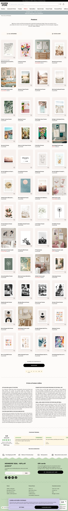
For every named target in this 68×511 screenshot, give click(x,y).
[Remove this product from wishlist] (14, 57)
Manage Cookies (55, 493)
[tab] (60, 4)
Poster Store (3, 15)
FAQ (53, 492)
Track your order (55, 488)
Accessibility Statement (34, 495)
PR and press (31, 492)
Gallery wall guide (10, 488)
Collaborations (32, 493)
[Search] (57, 4)
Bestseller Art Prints (11, 490)
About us (31, 488)
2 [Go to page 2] (31, 371)
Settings (21, 507)
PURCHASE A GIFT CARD (50, 472)
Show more (34, 365)
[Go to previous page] (26, 371)
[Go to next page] (41, 371)
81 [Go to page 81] (39, 371)
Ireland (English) (7, 507)
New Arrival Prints (10, 492)
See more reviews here (34, 448)
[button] (62, 505)
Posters (9, 15)
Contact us (54, 490)
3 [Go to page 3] (33, 371)
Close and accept (46, 507)
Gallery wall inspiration (12, 493)
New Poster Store (32, 490)
